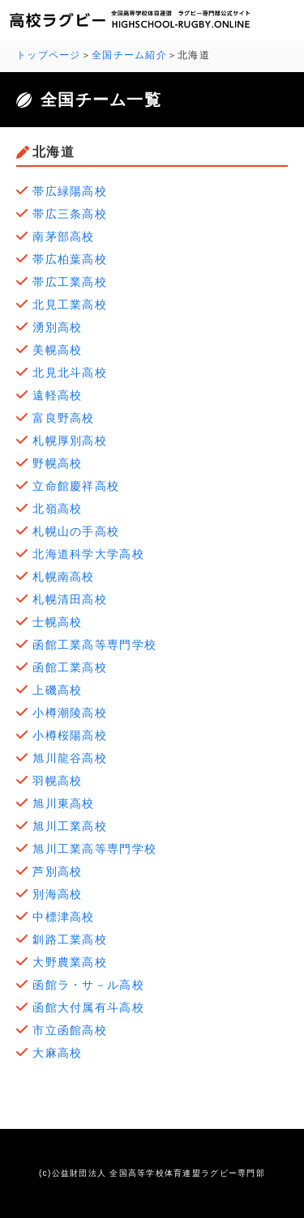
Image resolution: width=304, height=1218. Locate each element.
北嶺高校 (57, 508)
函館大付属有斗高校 (88, 1007)
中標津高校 (63, 916)
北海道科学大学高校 (88, 553)
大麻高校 (63, 1052)
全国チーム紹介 (129, 55)
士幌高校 (57, 621)
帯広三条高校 (69, 213)
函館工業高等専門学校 (94, 644)
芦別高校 (57, 871)
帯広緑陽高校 (69, 191)
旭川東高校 (69, 803)
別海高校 (57, 894)
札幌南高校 (63, 576)
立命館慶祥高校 (75, 485)
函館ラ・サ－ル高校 (88, 984)
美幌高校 (57, 349)
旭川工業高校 (69, 826)
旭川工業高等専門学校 (94, 848)
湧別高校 (57, 327)
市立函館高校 (69, 1030)
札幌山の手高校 (75, 531)
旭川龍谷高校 (69, 758)
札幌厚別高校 (69, 440)
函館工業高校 (69, 667)
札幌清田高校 (69, 599)
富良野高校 (63, 417)
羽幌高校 (57, 780)
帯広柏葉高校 (69, 259)
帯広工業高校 (69, 281)
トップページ (48, 55)
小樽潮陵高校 (69, 712)
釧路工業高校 (69, 939)
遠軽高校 (57, 395)
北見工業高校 (69, 304)
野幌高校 (57, 463)
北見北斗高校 (69, 372)
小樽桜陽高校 (69, 735)
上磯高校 (57, 690)
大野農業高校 (69, 962)
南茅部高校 (63, 236)
